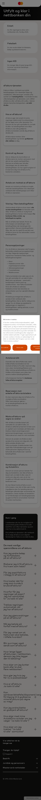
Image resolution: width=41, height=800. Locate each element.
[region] (20, 334)
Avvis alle (20, 347)
